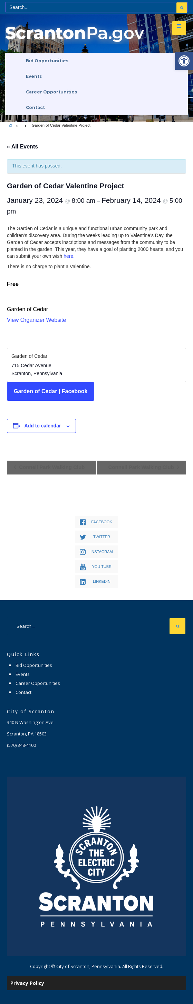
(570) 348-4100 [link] (21, 745)
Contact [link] (35, 107)
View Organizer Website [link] (36, 320)
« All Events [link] (22, 147)
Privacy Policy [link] (27, 983)
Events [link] (34, 76)
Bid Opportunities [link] (47, 60)
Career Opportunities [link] (51, 91)
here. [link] (69, 256)
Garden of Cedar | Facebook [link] (50, 391)
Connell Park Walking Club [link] (51, 467)
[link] (184, 61)
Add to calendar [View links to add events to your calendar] (43, 425)
